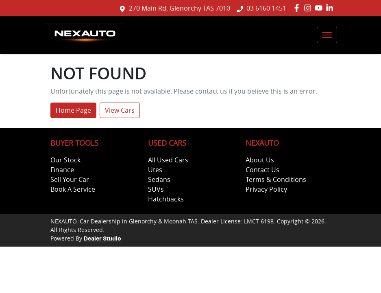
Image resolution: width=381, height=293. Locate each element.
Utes (155, 169)
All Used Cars (168, 159)
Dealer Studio (102, 239)
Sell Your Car (69, 179)
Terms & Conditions (276, 179)
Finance (62, 169)
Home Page (73, 110)
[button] (327, 35)
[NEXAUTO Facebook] (298, 8)
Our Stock (65, 159)
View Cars (120, 110)
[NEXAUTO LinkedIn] (331, 8)
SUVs (156, 189)
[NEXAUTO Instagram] (309, 8)
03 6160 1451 (266, 8)
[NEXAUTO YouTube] (320, 8)
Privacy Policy (266, 189)
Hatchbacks (166, 199)
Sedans (159, 179)
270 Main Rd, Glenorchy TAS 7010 (179, 8)
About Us (260, 159)
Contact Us (262, 169)
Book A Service (72, 189)
